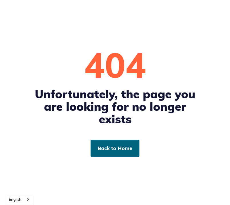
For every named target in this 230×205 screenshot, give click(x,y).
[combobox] (19, 199)
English (15, 199)
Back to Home (115, 148)
